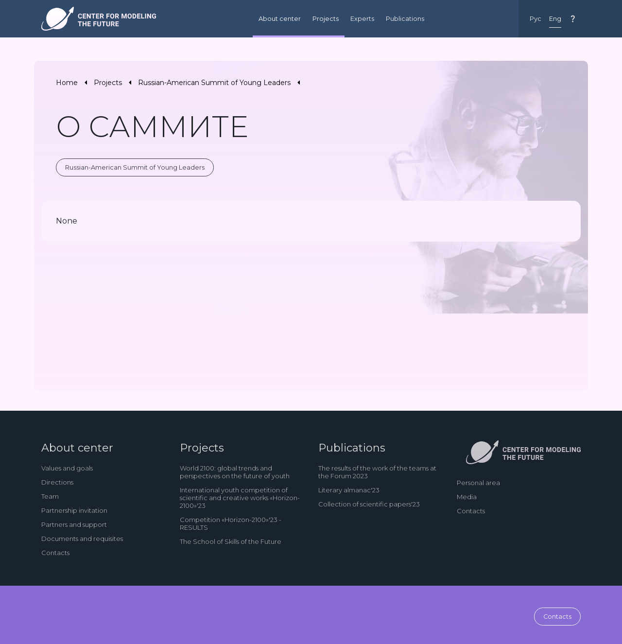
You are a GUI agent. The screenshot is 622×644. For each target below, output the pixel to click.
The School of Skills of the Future (230, 541)
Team (50, 496)
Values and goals (67, 468)
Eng (555, 18)
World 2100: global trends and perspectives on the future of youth (235, 472)
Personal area (478, 483)
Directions (57, 482)
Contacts (55, 553)
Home (67, 82)
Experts (362, 18)
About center (280, 18)
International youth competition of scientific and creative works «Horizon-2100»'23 (240, 497)
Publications (405, 18)
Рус (535, 18)
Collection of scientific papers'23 (369, 504)
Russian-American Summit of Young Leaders (214, 82)
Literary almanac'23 (349, 490)
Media (467, 497)
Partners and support (74, 524)
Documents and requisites (82, 538)
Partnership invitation (74, 510)
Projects (325, 18)
